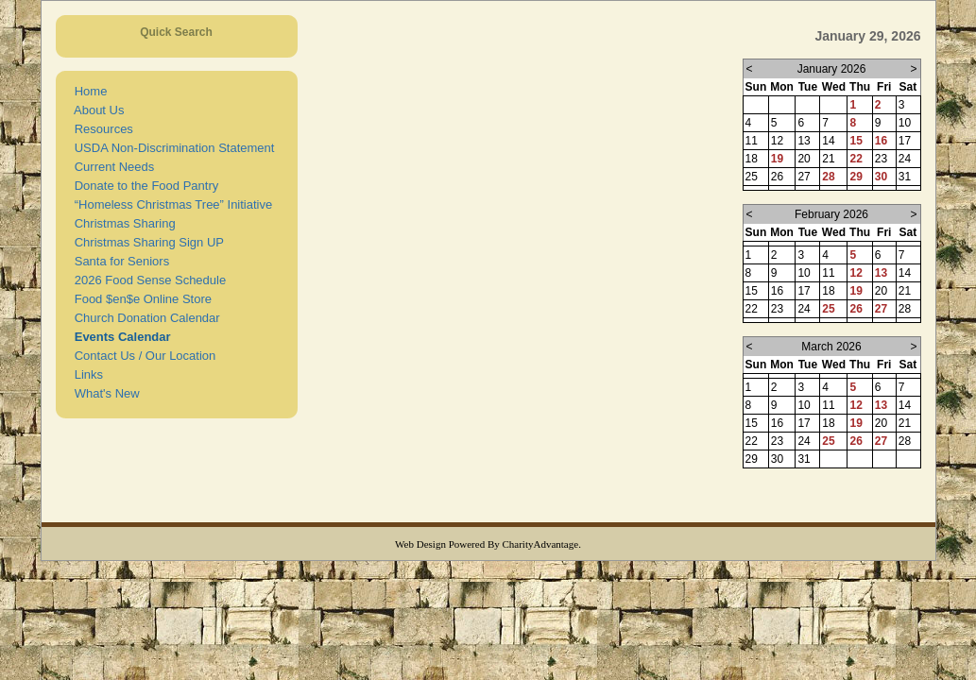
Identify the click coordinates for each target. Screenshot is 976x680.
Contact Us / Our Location (142, 355)
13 (881, 273)
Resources (100, 129)
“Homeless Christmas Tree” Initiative (170, 204)
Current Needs (111, 167)
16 (881, 140)
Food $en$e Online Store (140, 299)
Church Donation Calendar (144, 318)
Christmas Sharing (122, 223)
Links (86, 374)
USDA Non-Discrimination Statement (171, 148)
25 (828, 308)
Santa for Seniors (119, 261)
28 (828, 176)
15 (855, 140)
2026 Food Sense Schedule (147, 280)
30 (881, 176)
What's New (104, 393)
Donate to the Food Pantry (143, 185)
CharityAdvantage (540, 544)
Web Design (420, 544)
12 (855, 273)
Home (88, 91)
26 (855, 308)
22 (855, 158)
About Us (96, 110)
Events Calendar (119, 337)
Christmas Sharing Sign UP (146, 242)
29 (855, 176)
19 (777, 158)
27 (881, 308)
